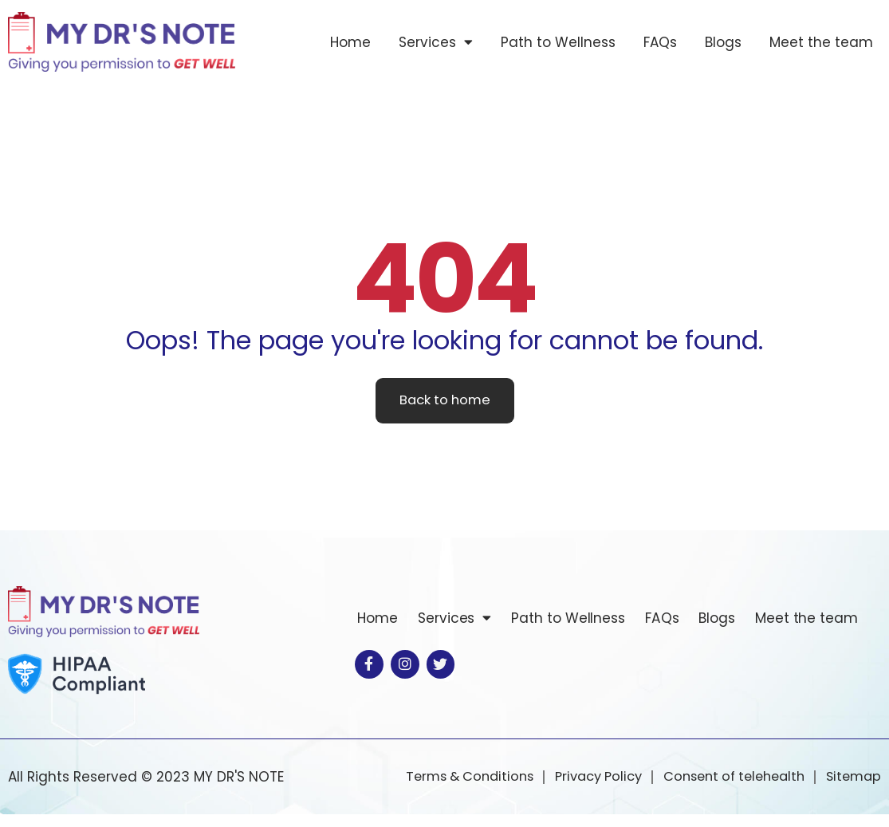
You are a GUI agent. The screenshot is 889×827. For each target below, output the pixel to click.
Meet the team (821, 42)
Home (350, 42)
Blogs (723, 42)
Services (436, 42)
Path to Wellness (558, 42)
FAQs (660, 42)
